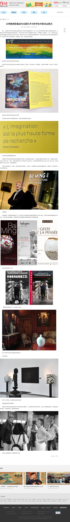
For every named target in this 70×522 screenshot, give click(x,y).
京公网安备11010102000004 (27, 511)
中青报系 (56, 5)
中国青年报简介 (6, 507)
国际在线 (22, 499)
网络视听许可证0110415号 (26, 513)
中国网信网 (49, 499)
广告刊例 (26, 507)
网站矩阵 (65, 5)
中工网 (56, 499)
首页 (1, 19)
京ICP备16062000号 (10, 511)
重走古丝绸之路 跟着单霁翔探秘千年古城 (33, 486)
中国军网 (59, 499)
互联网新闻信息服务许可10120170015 (44, 511)
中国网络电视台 (9, 499)
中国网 (14, 499)
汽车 (44, 12)
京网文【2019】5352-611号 (11, 513)
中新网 (30, 499)
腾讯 (65, 499)
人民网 (1, 499)
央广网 (26, 499)
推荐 (1, 468)
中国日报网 (18, 499)
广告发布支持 (60, 507)
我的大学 (4, 19)
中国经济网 (44, 499)
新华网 (4, 499)
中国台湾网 (39, 499)
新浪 (63, 499)
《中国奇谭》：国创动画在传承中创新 (9, 486)
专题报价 (19, 507)
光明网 (52, 499)
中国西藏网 (34, 499)
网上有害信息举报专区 (35, 507)
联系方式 (13, 507)
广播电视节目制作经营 (41, 513)
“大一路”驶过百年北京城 (53, 486)
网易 (68, 499)
